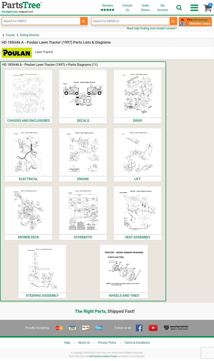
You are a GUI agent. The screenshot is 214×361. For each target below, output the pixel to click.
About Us (84, 342)
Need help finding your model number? (152, 28)
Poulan (10, 35)
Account (162, 7)
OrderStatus (145, 8)
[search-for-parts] (83, 21)
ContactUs (127, 8)
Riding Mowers (29, 35)
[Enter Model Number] (130, 21)
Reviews (107, 7)
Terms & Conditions (137, 342)
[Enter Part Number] (41, 21)
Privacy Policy (107, 342)
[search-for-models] (173, 21)
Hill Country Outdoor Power (103, 356)
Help (67, 342)
